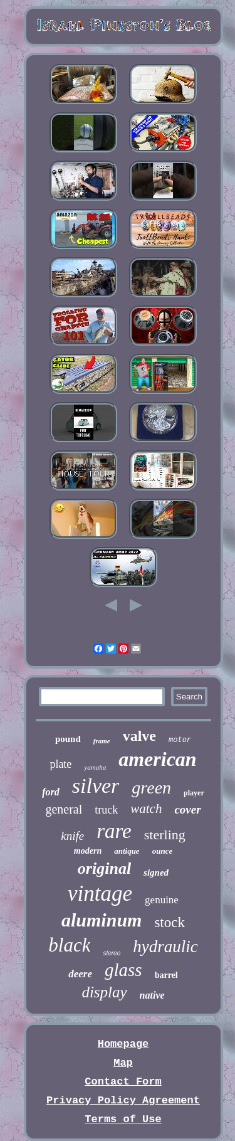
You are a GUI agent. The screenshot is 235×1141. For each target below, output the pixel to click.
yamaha (95, 767)
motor (180, 740)
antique (126, 851)
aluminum (101, 920)
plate (60, 764)
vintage (100, 893)
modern (88, 851)
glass (123, 970)
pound (68, 739)
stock (169, 922)
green (151, 787)
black (69, 945)
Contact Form (123, 1082)
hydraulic (165, 946)
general (63, 809)
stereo (111, 953)
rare (114, 831)
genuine (162, 900)
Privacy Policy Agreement (123, 1101)
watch (146, 808)
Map (123, 1063)
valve (139, 736)
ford (51, 792)
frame (101, 741)
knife (72, 835)
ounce (162, 851)
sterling (164, 834)
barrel (166, 975)
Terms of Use (123, 1119)
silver (96, 785)
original (104, 868)
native (152, 995)
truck (106, 810)
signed (156, 873)
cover (187, 809)
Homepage (123, 1044)
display (104, 992)
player (194, 792)
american (157, 759)
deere (80, 974)
